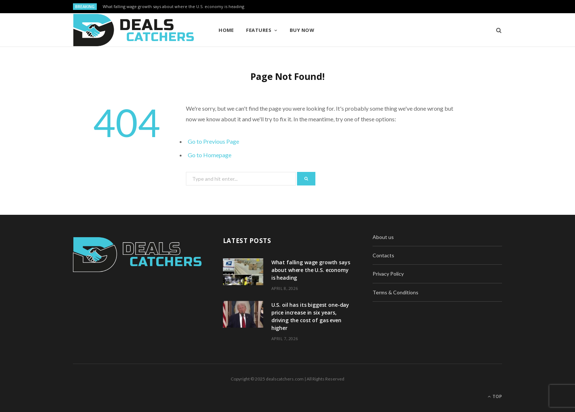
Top (495, 396)
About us (383, 237)
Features (258, 30)
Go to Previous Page (213, 141)
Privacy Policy (388, 274)
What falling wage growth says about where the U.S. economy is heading (173, 6)
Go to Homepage (209, 154)
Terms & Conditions (395, 292)
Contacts (383, 255)
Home (226, 30)
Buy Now (302, 30)
